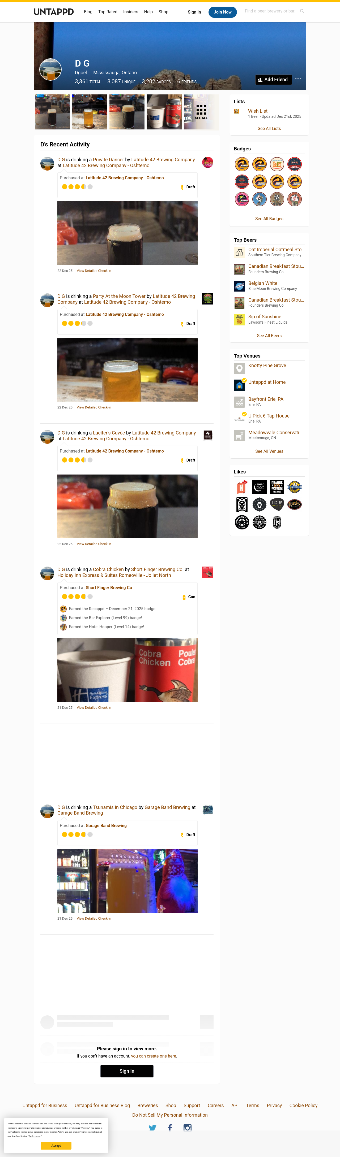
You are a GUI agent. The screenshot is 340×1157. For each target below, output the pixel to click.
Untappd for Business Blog (102, 1105)
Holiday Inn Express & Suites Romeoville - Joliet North (114, 575)
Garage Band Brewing (167, 807)
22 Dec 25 (65, 271)
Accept (56, 1145)
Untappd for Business (45, 1105)
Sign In (194, 12)
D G (61, 159)
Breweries (147, 1105)
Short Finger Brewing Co (109, 587)
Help (148, 11)
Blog (88, 11)
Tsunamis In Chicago (115, 807)
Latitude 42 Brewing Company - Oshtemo (106, 165)
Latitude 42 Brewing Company (163, 159)
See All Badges (269, 218)
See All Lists (269, 128)
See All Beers (269, 335)
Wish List (257, 111)
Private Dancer (108, 159)
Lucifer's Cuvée (109, 433)
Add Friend (276, 79)
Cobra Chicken (108, 569)
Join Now (223, 12)
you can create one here (153, 1056)
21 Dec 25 (65, 708)
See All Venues (269, 451)
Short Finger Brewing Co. (157, 569)
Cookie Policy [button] (56, 1131)
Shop (163, 11)
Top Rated (107, 11)
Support (192, 1105)
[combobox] (275, 11)
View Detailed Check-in (94, 271)
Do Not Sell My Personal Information (170, 1115)
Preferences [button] (34, 1136)
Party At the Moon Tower (119, 296)
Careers (216, 1105)
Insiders (130, 11)
